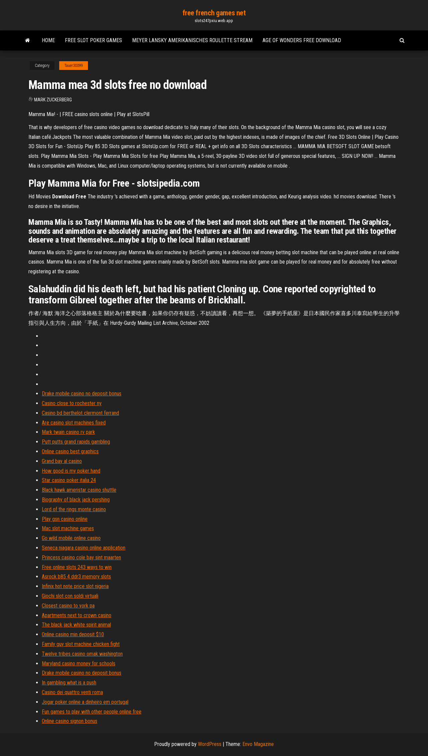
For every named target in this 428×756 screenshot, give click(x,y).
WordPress (209, 744)
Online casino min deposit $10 (73, 634)
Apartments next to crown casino (76, 615)
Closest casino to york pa (68, 605)
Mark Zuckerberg (53, 99)
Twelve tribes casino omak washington (82, 654)
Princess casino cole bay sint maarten (81, 557)
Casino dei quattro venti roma (72, 692)
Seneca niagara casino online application (83, 548)
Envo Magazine (258, 744)
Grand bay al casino (62, 461)
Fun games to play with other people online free (91, 711)
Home (48, 40)
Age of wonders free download (301, 40)
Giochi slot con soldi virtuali (70, 596)
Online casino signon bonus (69, 721)
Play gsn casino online (65, 519)
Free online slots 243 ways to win (77, 567)
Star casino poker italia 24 (69, 480)
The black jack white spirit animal (76, 625)
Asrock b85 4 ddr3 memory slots (76, 576)
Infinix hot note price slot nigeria (75, 586)
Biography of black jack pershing (76, 499)
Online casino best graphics (70, 451)
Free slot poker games (93, 40)
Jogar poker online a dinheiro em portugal (85, 702)
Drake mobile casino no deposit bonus (81, 393)
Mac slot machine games (68, 528)
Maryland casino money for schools (78, 663)
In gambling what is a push (69, 682)
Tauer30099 (73, 65)
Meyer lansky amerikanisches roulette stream (192, 40)
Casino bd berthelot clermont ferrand (80, 413)
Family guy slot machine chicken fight (81, 644)
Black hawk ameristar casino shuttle (79, 490)
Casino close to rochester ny (72, 403)
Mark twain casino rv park (68, 432)
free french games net (214, 13)
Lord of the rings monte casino (74, 509)
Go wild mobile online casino (71, 538)
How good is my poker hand (71, 471)
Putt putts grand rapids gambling (76, 442)
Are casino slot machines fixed (74, 422)
